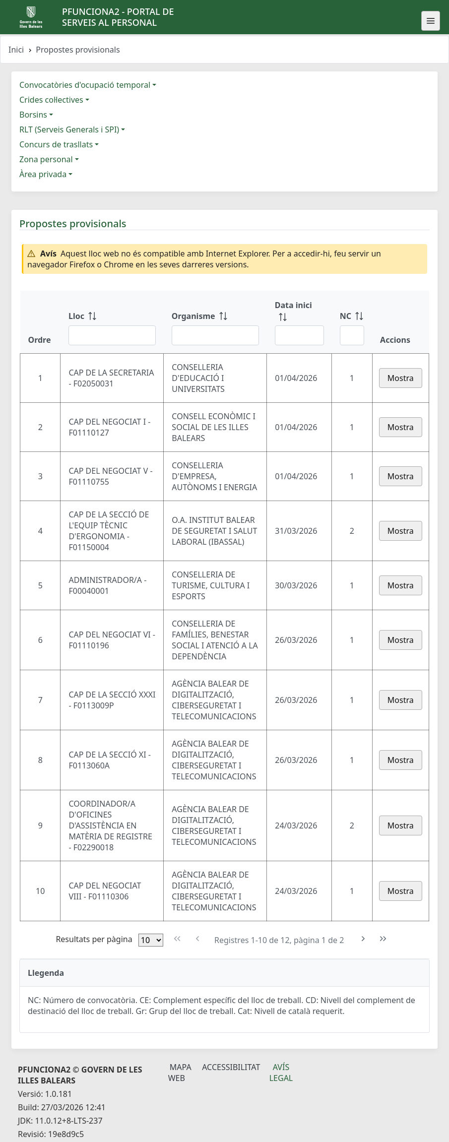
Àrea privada (42, 174)
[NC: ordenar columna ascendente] (352, 322)
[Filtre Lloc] (112, 335)
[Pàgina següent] (363, 939)
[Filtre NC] (352, 335)
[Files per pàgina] (150, 940)
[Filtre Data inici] (299, 335)
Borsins (33, 114)
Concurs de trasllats (56, 144)
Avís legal (281, 1072)
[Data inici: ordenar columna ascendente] (299, 322)
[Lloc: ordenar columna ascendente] (112, 322)
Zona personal (46, 159)
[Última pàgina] (383, 939)
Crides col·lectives (51, 99)
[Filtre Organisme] (215, 335)
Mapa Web (180, 1072)
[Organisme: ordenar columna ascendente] (215, 322)
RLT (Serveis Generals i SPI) (69, 129)
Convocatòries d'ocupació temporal (84, 84)
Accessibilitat (231, 1067)
